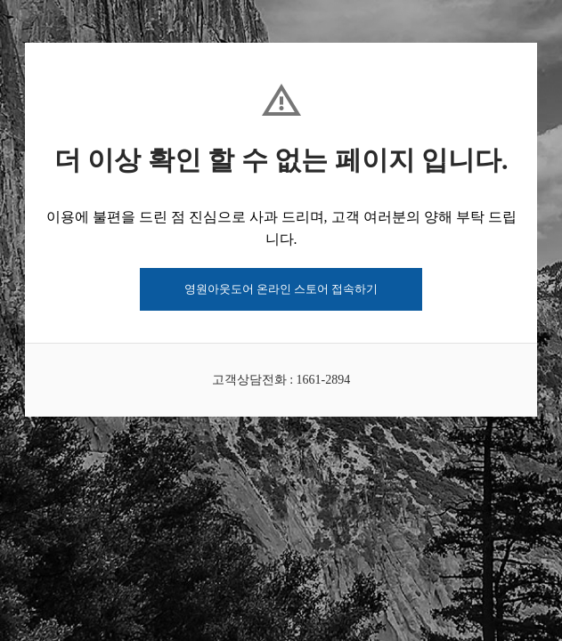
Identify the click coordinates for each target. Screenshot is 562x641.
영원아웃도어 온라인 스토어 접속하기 (281, 289)
